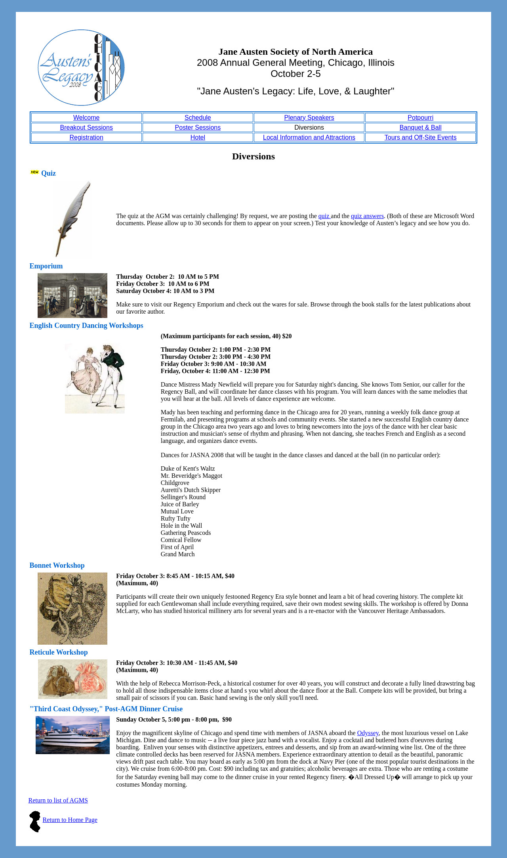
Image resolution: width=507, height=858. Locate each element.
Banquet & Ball (421, 127)
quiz (324, 216)
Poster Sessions (198, 127)
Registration (86, 137)
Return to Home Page (70, 819)
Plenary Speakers (309, 117)
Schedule (198, 117)
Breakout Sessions (86, 127)
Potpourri (420, 117)
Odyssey (368, 733)
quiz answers (367, 216)
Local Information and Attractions (309, 137)
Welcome (86, 117)
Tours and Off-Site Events (421, 137)
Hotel (198, 137)
